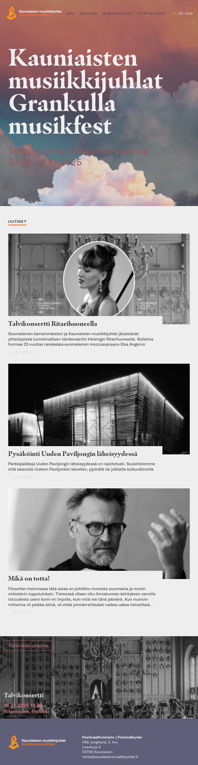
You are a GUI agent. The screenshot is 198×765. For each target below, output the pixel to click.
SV (181, 14)
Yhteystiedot (152, 14)
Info (70, 14)
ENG (189, 14)
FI (175, 14)
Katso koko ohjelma (28, 649)
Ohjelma (88, 14)
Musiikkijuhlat (118, 14)
